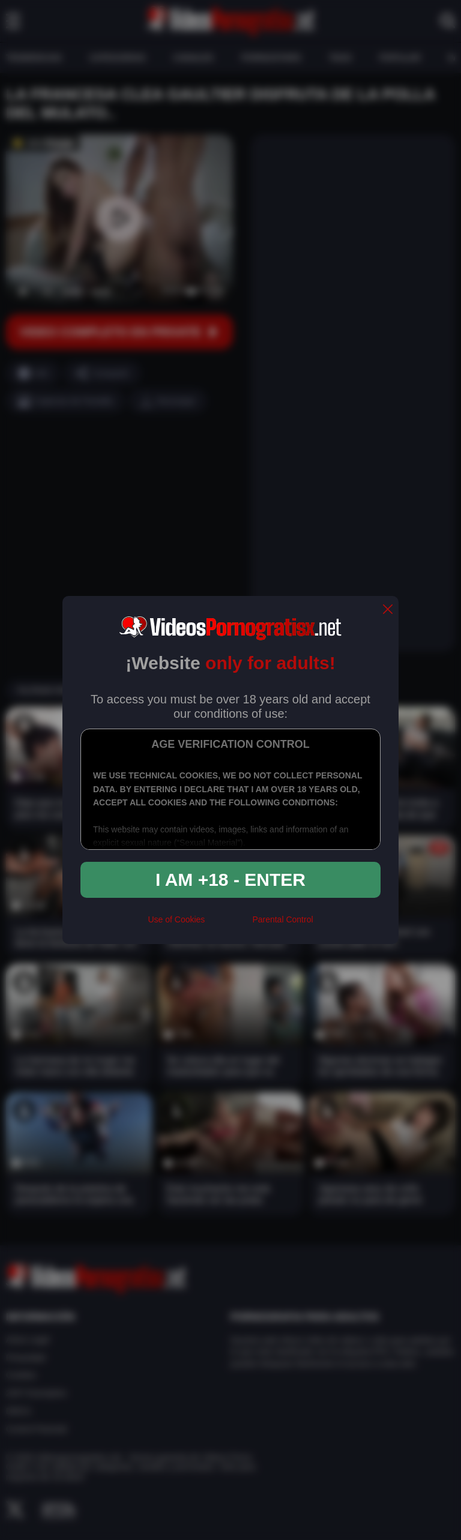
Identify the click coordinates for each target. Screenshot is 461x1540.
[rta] (228, 925)
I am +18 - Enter (230, 879)
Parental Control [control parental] (282, 919)
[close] (388, 610)
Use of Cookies (176, 919)
